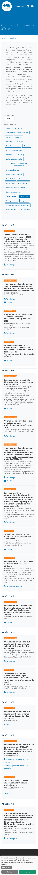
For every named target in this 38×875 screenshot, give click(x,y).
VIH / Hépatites (25, 210)
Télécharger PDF (12, 839)
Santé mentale (11, 196)
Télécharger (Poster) (14, 586)
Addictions (18, 128)
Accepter (27, 872)
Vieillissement (11, 210)
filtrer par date (9, 115)
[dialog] (19, 865)
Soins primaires (11, 201)
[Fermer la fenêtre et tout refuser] (36, 857)
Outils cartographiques (14, 174)
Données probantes (13, 146)
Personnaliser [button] (6, 867)
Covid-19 (18, 137)
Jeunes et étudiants (12, 170)
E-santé (26, 146)
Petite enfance (24, 179)
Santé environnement (13, 192)
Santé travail (24, 196)
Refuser (9, 872)
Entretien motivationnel (14, 150)
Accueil (3, 38)
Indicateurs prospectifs (14, 159)
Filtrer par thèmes (10, 124)
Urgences (24, 201)
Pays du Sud (10, 179)
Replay (9, 302)
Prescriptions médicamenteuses (17, 183)
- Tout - (8, 128)
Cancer (8, 137)
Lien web (7, 793)
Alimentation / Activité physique (17, 133)
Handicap (21, 155)
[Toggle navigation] (4, 14)
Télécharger (10, 265)
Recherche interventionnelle (16, 188)
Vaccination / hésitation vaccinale (17, 205)
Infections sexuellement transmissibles (19, 164)
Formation (9, 155)
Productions (12, 38)
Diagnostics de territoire (14, 141)
